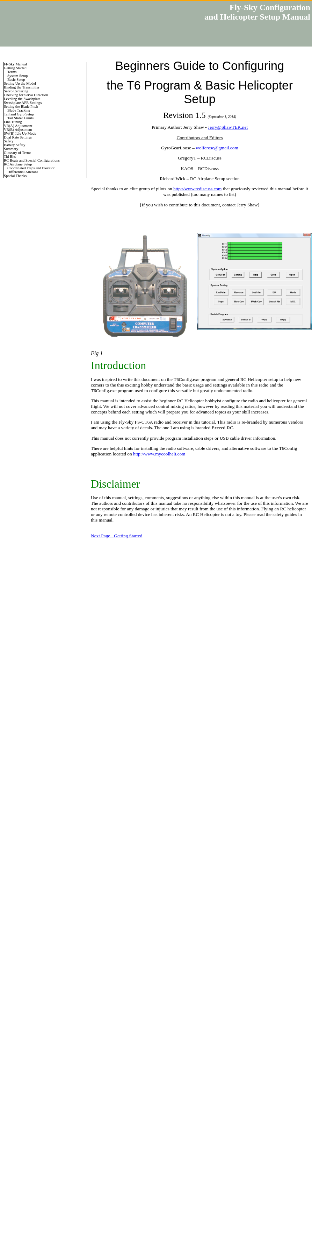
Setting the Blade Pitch (21, 106)
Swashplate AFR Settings (23, 103)
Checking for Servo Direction (26, 95)
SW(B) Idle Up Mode (20, 133)
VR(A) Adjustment (18, 126)
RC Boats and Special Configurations (32, 160)
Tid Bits (10, 156)
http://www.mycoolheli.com (159, 453)
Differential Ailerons (22, 172)
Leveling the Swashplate (22, 99)
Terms (11, 72)
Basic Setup (16, 80)
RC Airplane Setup (18, 164)
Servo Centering (16, 91)
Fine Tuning (13, 122)
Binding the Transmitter (21, 87)
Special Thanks (15, 176)
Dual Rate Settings (18, 137)
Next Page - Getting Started (116, 535)
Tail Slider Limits (20, 118)
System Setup (17, 76)
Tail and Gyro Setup (19, 114)
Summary (11, 149)
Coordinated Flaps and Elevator (31, 168)
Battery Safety (14, 145)
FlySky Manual (15, 64)
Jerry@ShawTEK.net (228, 127)
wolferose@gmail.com (217, 147)
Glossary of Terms (17, 153)
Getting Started (15, 68)
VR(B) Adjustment (18, 130)
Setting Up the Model (20, 83)
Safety (8, 141)
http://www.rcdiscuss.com (197, 188)
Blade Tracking (18, 110)
